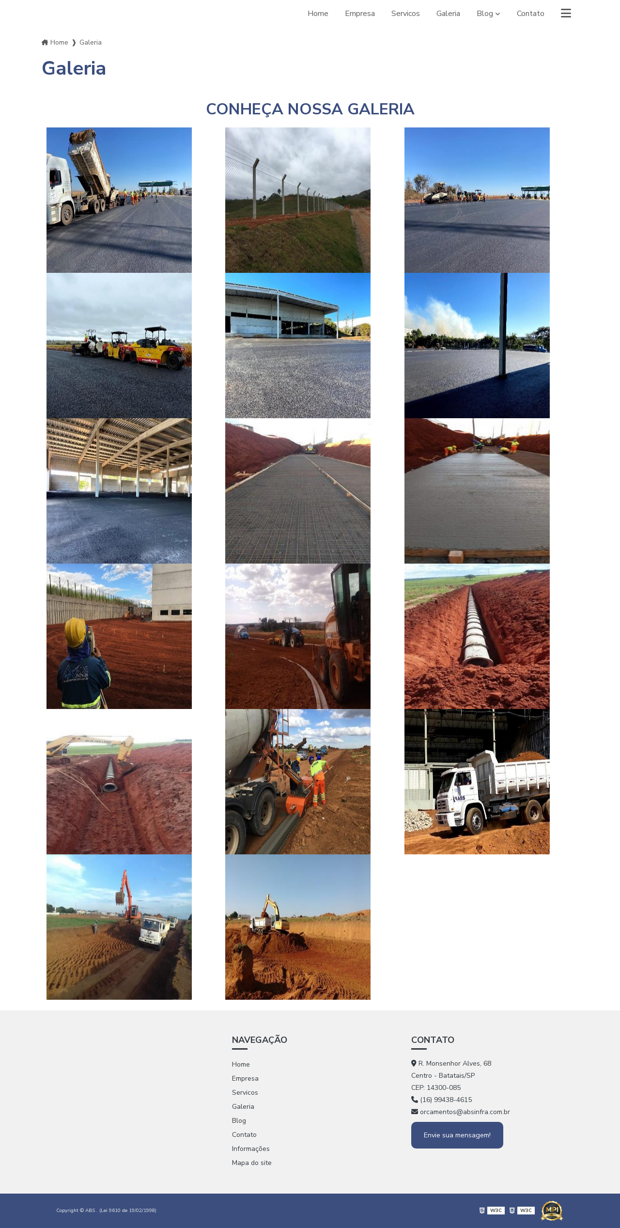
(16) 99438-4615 (441, 1099)
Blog (485, 13)
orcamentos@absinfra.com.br (460, 1112)
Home (318, 13)
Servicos (405, 13)
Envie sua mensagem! (457, 1135)
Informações (251, 1148)
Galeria (448, 13)
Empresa (360, 13)
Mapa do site (252, 1162)
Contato (530, 13)
